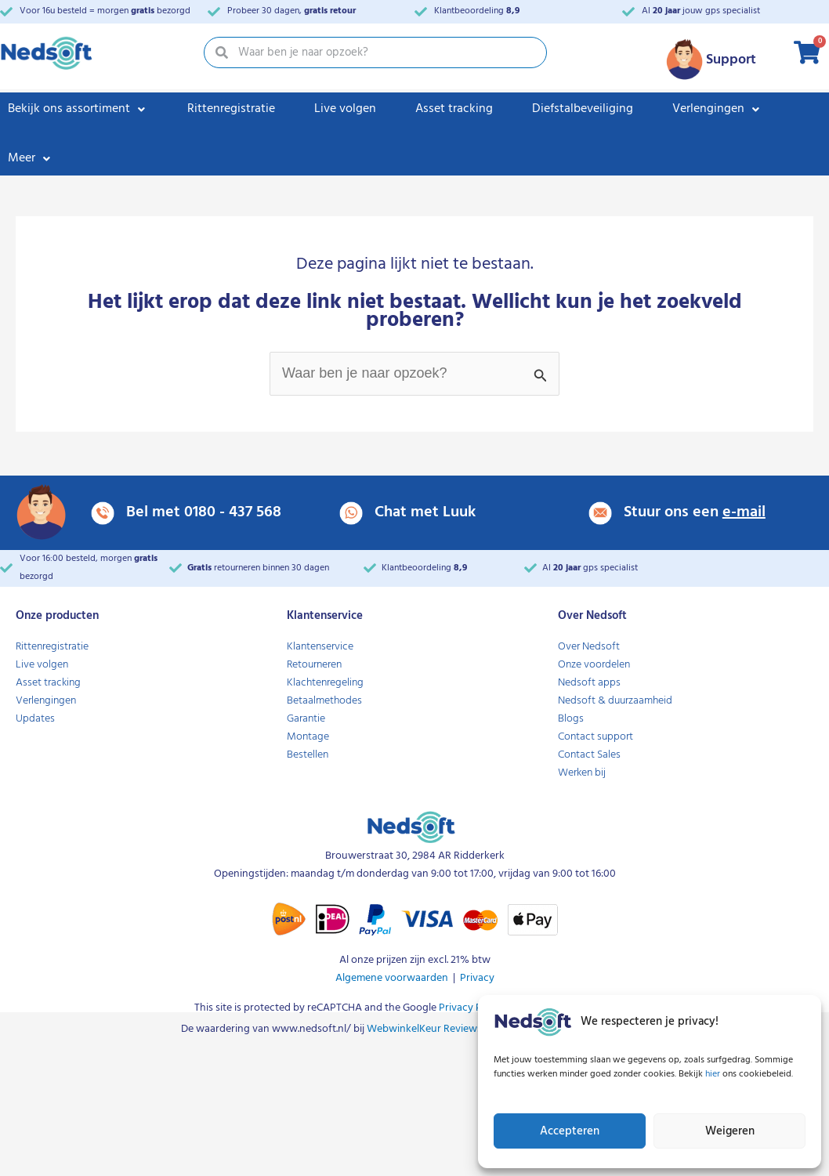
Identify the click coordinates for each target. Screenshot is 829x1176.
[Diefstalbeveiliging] (582, 109)
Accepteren (569, 1131)
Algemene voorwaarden (391, 978)
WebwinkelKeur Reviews (424, 1029)
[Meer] (30, 159)
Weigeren (730, 1131)
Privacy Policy (470, 1008)
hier (713, 1074)
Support (731, 60)
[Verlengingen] (717, 109)
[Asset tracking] (454, 109)
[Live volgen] (345, 109)
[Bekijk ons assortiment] (78, 109)
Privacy (477, 978)
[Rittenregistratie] (231, 109)
